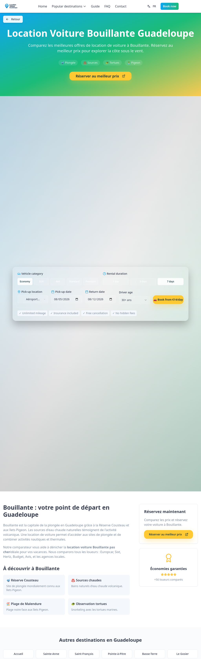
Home (42, 6)
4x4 (58, 281)
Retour (13, 19)
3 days (143, 281)
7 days (170, 281)
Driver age (126, 292)
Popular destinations (69, 6)
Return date (95, 292)
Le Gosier (182, 654)
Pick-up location (29, 292)
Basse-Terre (149, 654)
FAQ (107, 6)
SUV (41, 281)
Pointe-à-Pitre (117, 654)
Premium (91, 281)
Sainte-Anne (51, 654)
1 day (116, 281)
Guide (95, 6)
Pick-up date (61, 292)
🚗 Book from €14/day (168, 299)
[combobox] (32, 299)
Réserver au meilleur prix (100, 76)
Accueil (18, 654)
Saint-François (84, 654)
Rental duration (115, 273)
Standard (74, 281)
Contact (120, 6)
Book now (169, 6)
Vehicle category (30, 273)
